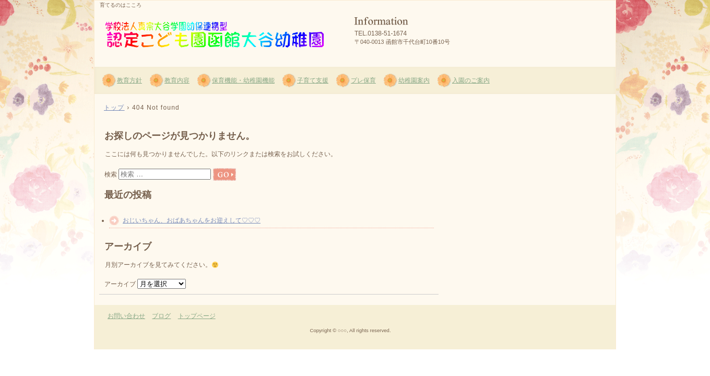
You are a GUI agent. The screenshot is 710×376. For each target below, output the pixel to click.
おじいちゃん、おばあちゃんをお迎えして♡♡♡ (192, 220)
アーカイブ (120, 284)
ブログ (161, 316)
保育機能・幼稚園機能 (243, 80)
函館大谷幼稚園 (220, 32)
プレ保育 (363, 80)
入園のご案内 (471, 80)
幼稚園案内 (414, 80)
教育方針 (129, 80)
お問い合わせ (126, 316)
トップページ (197, 316)
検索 (110, 174)
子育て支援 (312, 80)
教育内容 (177, 80)
